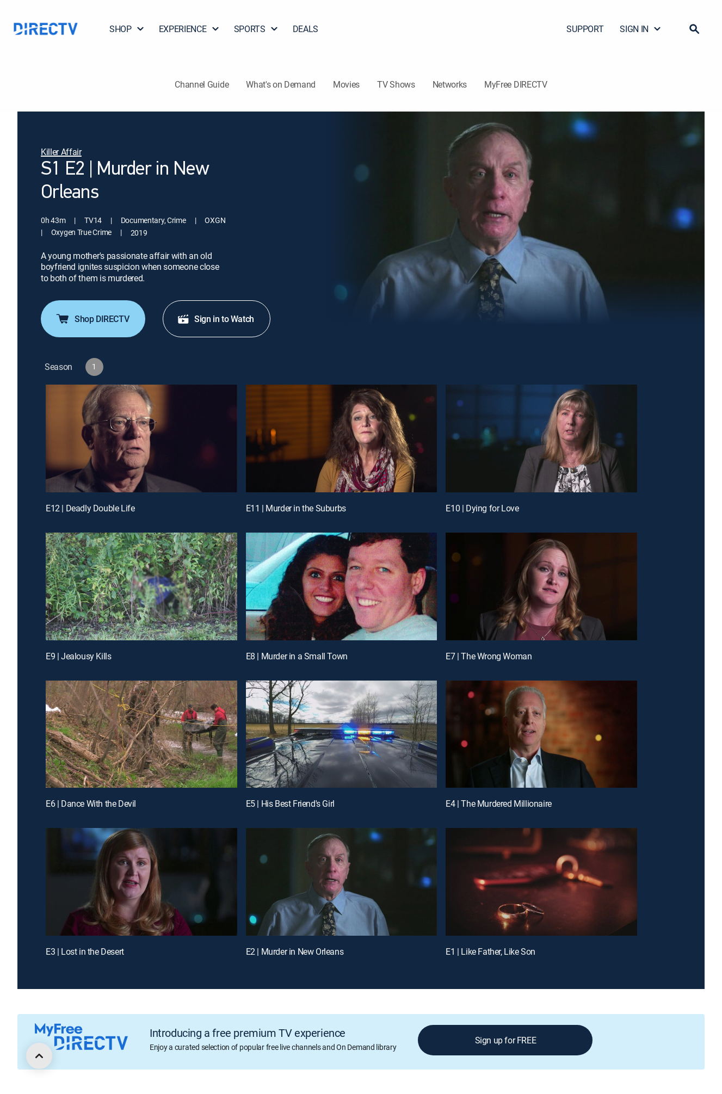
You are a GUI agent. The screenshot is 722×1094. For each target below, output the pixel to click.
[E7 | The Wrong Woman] (541, 586)
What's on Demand (281, 84)
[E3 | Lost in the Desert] (141, 882)
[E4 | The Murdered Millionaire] (541, 734)
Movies (346, 84)
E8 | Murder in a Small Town (297, 656)
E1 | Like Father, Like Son (490, 951)
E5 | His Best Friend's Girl (290, 803)
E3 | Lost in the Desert (85, 951)
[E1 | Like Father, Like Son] (541, 882)
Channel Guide (202, 84)
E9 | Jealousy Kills (78, 656)
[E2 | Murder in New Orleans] (341, 882)
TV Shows (396, 84)
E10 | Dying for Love (482, 508)
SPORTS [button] (256, 29)
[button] (694, 28)
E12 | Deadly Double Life (90, 508)
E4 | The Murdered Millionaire (498, 803)
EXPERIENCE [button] (189, 29)
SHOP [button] (127, 29)
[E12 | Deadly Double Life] (141, 438)
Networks (450, 84)
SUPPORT (584, 29)
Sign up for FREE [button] (505, 1040)
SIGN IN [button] (641, 29)
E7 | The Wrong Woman (489, 656)
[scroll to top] (39, 1056)
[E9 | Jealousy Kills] (141, 586)
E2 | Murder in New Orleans (295, 951)
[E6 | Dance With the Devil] (141, 734)
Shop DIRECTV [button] (92, 318)
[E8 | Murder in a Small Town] (341, 586)
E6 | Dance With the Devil (91, 803)
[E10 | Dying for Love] (541, 438)
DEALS (305, 29)
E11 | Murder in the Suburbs (296, 508)
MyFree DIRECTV (515, 84)
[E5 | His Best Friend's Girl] (341, 734)
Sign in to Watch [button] (215, 318)
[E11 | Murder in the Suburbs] (341, 438)
